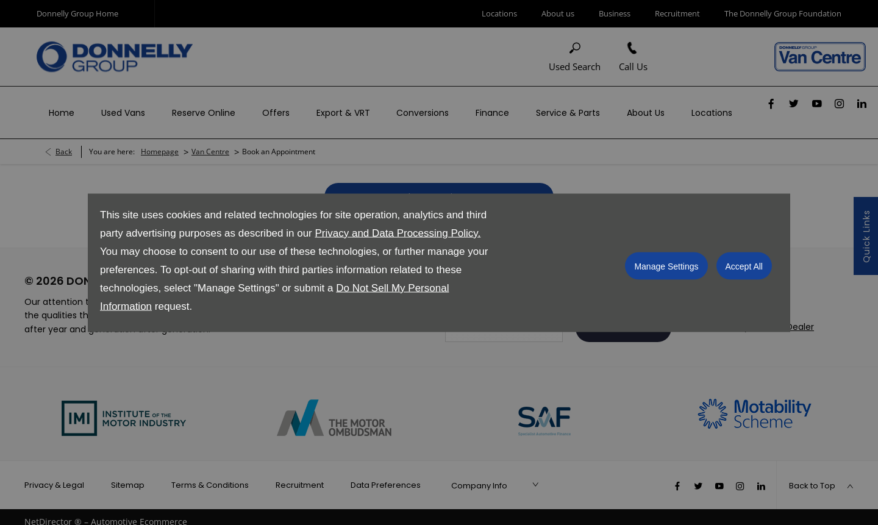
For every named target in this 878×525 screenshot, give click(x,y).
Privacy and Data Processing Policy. (397, 232)
